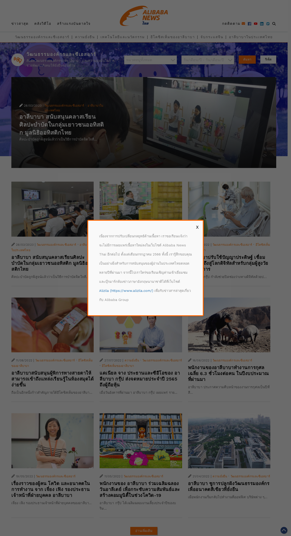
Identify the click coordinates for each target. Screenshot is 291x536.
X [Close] (197, 227)
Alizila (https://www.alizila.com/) (126, 291)
